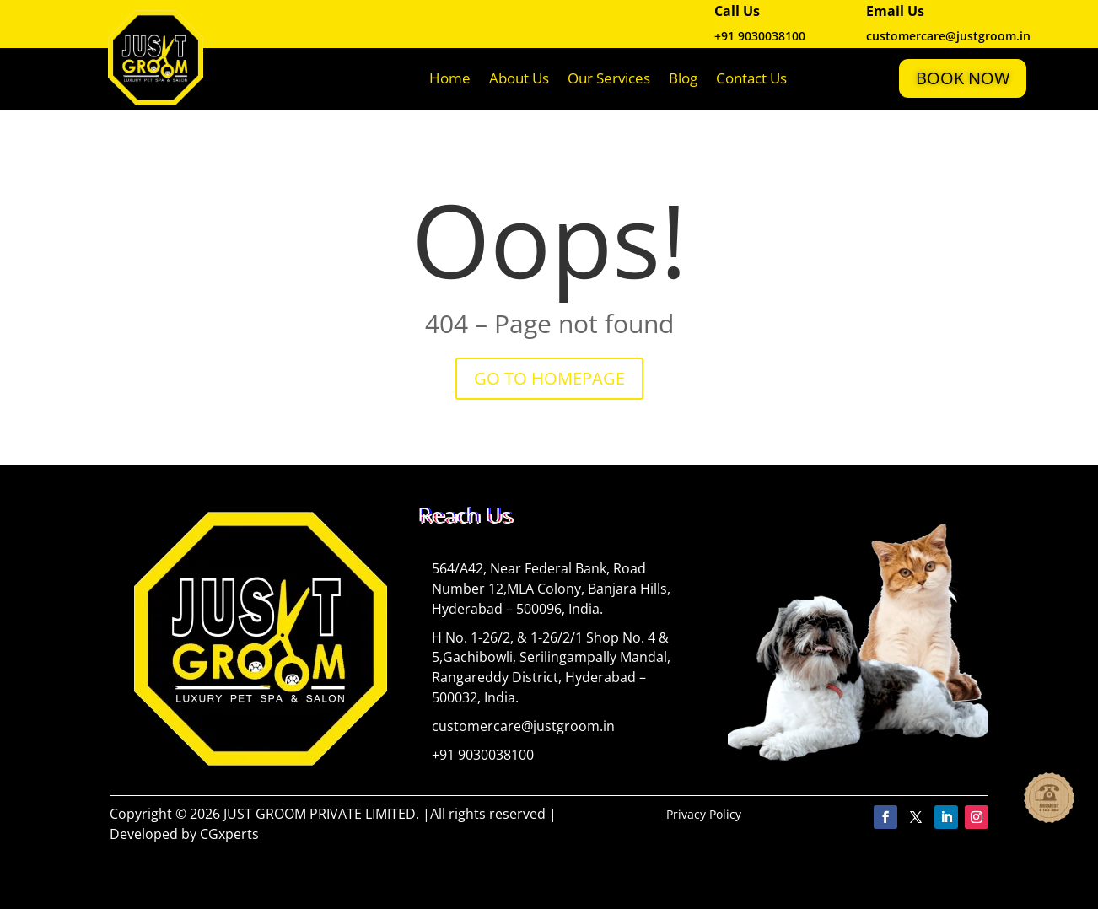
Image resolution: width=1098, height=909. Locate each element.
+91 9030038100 (759, 36)
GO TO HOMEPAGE (549, 378)
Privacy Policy (703, 814)
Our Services (609, 78)
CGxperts (229, 834)
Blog (683, 78)
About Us (519, 78)
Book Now (962, 78)
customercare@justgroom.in (523, 726)
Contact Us (751, 78)
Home (450, 78)
